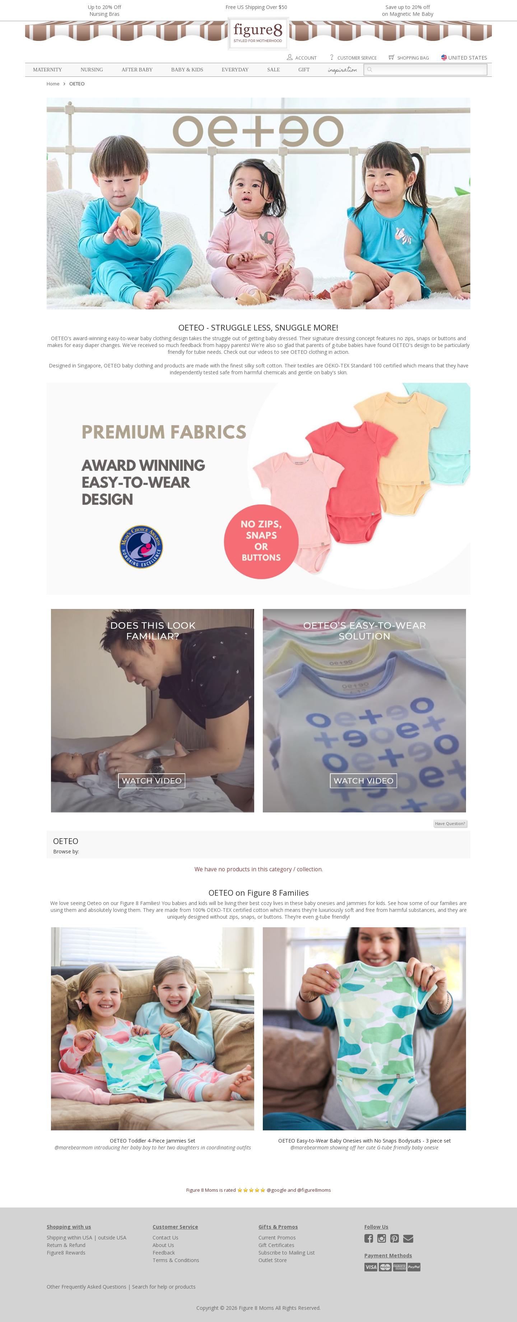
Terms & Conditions (176, 1260)
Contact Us (165, 1237)
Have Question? (450, 823)
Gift (303, 69)
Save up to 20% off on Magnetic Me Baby (407, 10)
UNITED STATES (467, 57)
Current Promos (277, 1237)
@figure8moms (314, 1190)
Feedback (164, 1252)
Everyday (235, 69)
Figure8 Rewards (66, 1252)
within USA (79, 1237)
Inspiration (342, 70)
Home (53, 83)
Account (306, 58)
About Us (163, 1245)
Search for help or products (164, 1286)
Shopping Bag (413, 58)
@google (277, 1190)
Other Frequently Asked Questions (86, 1286)
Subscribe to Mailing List (286, 1252)
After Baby (137, 69)
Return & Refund (66, 1245)
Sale (273, 69)
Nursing (92, 69)
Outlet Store (272, 1260)
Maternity (47, 69)
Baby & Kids (187, 69)
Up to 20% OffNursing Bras (104, 10)
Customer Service (357, 58)
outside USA (112, 1237)
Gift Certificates (276, 1245)
